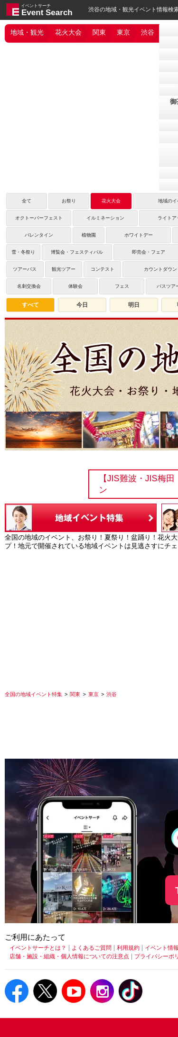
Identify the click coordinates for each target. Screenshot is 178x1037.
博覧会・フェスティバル (77, 252)
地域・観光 (27, 32)
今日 (82, 305)
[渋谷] (111, 694)
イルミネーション (105, 217)
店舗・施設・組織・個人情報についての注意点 (69, 956)
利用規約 (128, 948)
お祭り (69, 200)
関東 (99, 32)
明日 (134, 305)
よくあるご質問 (92, 948)
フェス (122, 286)
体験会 (75, 286)
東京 (123, 32)
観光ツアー (63, 269)
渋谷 (147, 32)
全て (26, 200)
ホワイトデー (138, 235)
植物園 (89, 235)
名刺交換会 (29, 286)
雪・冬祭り (23, 252)
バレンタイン (39, 235)
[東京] (93, 694)
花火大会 (68, 32)
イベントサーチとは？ (37, 948)
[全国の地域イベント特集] (33, 694)
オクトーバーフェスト (39, 217)
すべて (30, 305)
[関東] (75, 694)
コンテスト (102, 269)
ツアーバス (25, 269)
